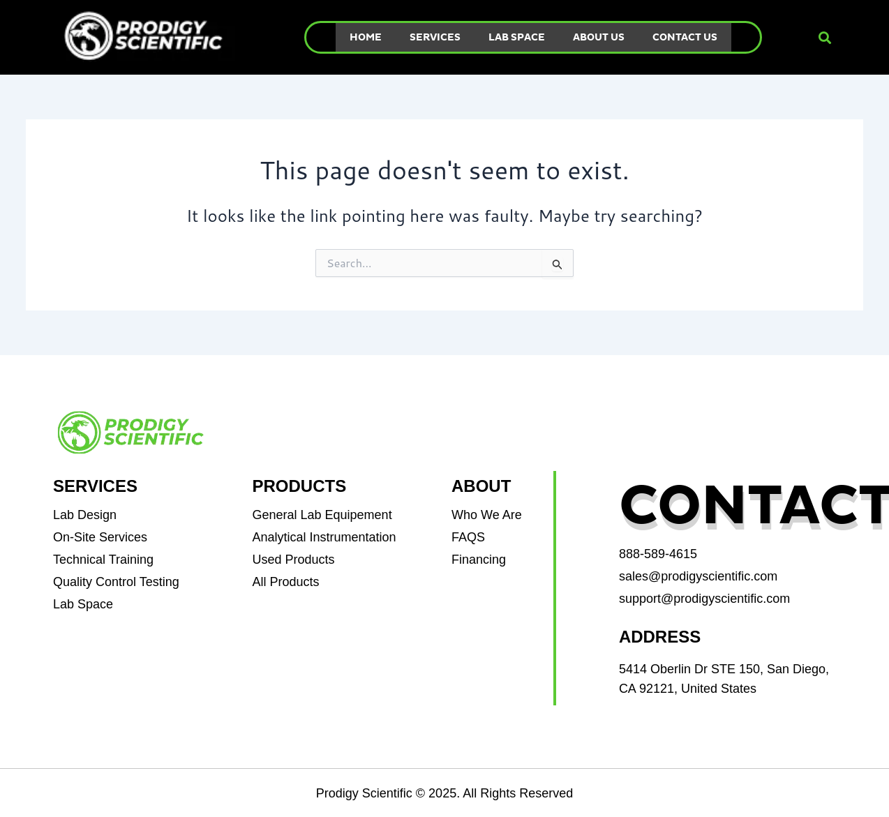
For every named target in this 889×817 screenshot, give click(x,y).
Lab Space (516, 37)
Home (366, 37)
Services (435, 37)
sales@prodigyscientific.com (698, 576)
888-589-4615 (658, 554)
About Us (599, 37)
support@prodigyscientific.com (704, 599)
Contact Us (684, 37)
